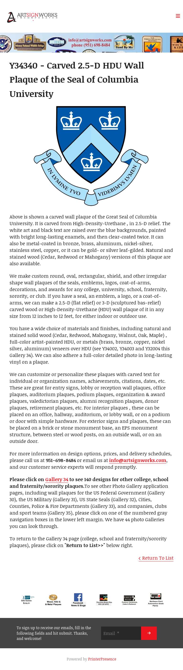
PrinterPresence (102, 659)
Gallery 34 (56, 479)
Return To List (157, 557)
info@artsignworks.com (137, 460)
